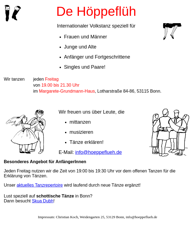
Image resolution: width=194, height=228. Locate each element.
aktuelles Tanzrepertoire (40, 185)
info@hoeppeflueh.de (98, 152)
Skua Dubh (42, 201)
